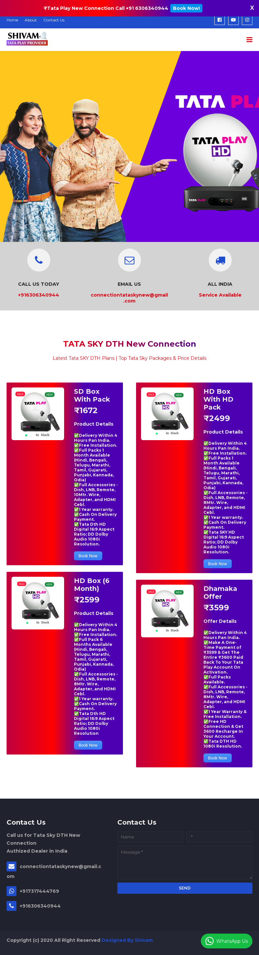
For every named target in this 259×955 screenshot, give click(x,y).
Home (12, 19)
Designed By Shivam (127, 940)
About (31, 19)
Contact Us (53, 19)
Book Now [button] (88, 555)
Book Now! (186, 8)
